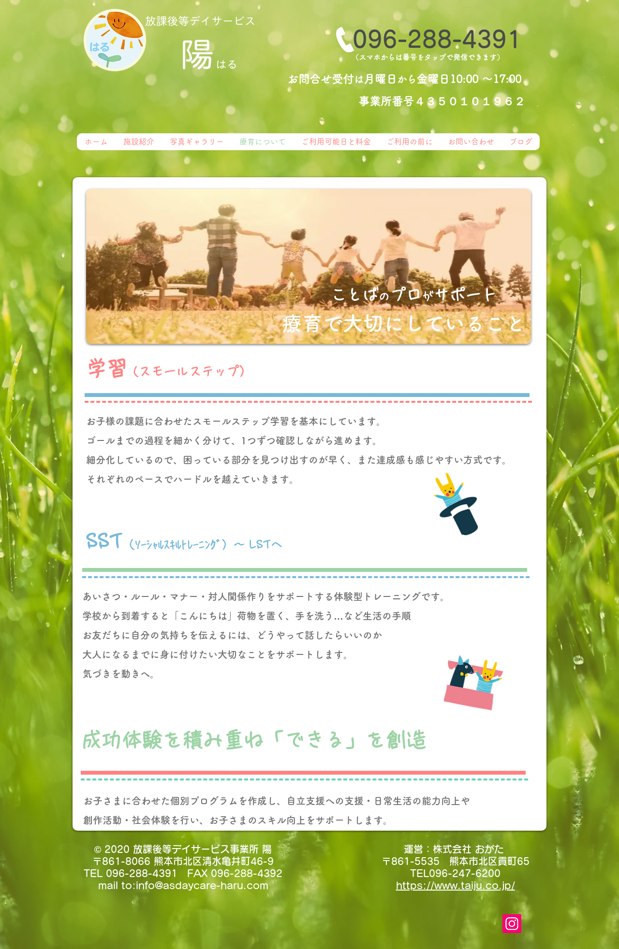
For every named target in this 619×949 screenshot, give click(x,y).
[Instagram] (511, 923)
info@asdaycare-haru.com (202, 885)
